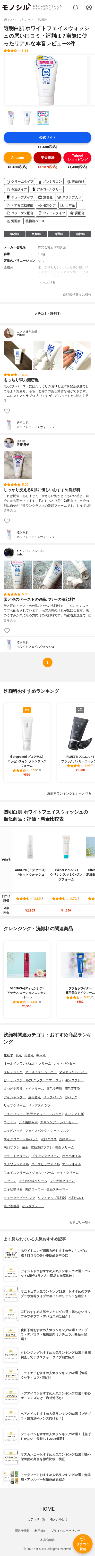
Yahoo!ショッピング (77, 158)
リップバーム (52, 1097)
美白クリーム (64, 1147)
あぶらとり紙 (74, 1114)
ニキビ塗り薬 (13, 1189)
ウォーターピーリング (19, 1198)
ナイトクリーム (68, 1172)
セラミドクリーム (16, 1156)
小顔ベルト (76, 1198)
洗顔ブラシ (11, 1147)
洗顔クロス (49, 1139)
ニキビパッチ (13, 1130)
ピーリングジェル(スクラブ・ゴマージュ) (33, 1080)
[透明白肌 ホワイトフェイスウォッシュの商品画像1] (46, 80)
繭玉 (25, 1147)
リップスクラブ (39, 1105)
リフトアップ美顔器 (52, 1198)
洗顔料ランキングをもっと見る (69, 793)
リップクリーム (15, 1105)
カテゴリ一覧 (36, 1519)
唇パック (71, 1097)
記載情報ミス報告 (77, 294)
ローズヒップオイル (45, 1164)
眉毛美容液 (54, 1089)
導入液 (41, 1055)
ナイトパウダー (64, 1063)
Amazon (17, 158)
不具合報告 (47, 1540)
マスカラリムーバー (73, 1072)
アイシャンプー (15, 1097)
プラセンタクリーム (45, 1156)
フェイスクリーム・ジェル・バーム (29, 1172)
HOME (47, 1509)
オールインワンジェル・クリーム (27, 1063)
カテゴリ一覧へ (80, 1222)
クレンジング (13, 1072)
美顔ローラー (34, 1189)
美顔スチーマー (57, 1189)
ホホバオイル (71, 1156)
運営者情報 (22, 1530)
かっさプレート (33, 1206)
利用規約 (40, 1530)
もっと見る (47, 282)
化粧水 (8, 1055)
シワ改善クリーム (62, 1181)
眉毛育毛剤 (72, 1089)
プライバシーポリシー (65, 1530)
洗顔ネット (67, 1139)
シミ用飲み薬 (28, 1122)
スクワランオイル (16, 1164)
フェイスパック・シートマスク (47, 1130)
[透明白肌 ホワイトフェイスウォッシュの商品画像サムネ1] (11, 118)
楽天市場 (47, 158)
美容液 (29, 1055)
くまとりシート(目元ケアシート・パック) (33, 1114)
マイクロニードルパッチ (21, 1139)
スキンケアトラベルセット (59, 1122)
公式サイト (47, 138)
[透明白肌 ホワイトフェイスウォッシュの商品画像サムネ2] (27, 118)
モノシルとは (59, 1519)
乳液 (19, 1055)
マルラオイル (71, 1164)
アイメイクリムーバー (41, 1072)
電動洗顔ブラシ (42, 1147)
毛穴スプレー (74, 1080)
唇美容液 (34, 1097)
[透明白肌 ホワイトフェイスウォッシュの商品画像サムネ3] (43, 118)
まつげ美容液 (13, 1089)
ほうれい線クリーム (33, 1181)
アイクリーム (34, 1089)
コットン (10, 1122)
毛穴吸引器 (11, 1206)
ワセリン (10, 1181)
